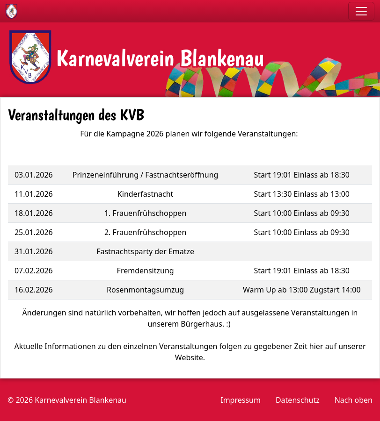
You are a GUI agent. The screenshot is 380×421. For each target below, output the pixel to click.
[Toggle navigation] (361, 11)
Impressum (240, 400)
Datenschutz (298, 400)
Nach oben (354, 400)
